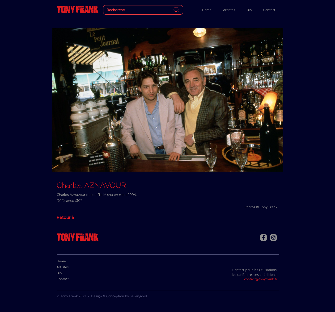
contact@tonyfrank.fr (260, 279)
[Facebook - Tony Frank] (263, 237)
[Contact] (68, 279)
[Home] (68, 261)
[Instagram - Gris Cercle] (273, 237)
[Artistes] (68, 267)
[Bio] (68, 273)
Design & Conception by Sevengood (119, 296)
